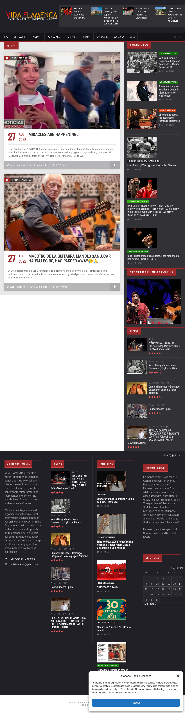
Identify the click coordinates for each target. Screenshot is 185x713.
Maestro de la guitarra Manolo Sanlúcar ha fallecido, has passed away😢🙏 (71, 258)
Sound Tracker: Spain (159, 409)
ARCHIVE (86, 37)
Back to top (172, 455)
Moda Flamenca (106, 583)
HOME (5, 37)
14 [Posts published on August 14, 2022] (180, 583)
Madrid (101, 495)
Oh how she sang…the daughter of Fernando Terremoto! (170, 117)
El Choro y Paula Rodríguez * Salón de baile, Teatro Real (115, 500)
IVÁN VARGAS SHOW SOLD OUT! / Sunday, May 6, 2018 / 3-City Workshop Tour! (165, 346)
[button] (178, 676)
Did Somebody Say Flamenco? (144, 161)
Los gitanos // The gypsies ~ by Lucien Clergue (151, 165)
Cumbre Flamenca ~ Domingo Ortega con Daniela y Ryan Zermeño (164, 389)
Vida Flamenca (167, 110)
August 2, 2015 (157, 361)
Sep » (153, 604)
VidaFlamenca (16, 165)
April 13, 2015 (156, 427)
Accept (136, 702)
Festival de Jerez (107, 623)
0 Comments (38, 165)
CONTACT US (117, 37)
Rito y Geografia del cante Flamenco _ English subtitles (163, 367)
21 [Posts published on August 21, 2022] (180, 589)
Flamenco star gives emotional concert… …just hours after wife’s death (170, 91)
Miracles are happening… (53, 134)
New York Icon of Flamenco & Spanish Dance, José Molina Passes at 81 (169, 63)
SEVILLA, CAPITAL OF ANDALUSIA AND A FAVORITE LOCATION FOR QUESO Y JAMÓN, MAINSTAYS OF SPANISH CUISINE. (154, 436)
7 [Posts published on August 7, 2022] (180, 578)
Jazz (131, 37)
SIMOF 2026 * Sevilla (107, 587)
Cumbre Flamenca (138, 202)
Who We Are (101, 37)
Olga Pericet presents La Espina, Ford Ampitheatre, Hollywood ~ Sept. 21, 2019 (153, 257)
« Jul (145, 604)
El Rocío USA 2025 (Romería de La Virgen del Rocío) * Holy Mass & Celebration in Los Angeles (114, 544)
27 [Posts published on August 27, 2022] (174, 594)
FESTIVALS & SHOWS (138, 252)
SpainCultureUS (106, 537)
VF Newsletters (168, 54)
